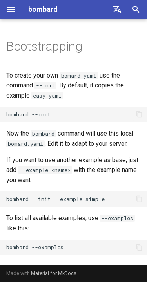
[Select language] (117, 9)
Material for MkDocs (53, 273)
